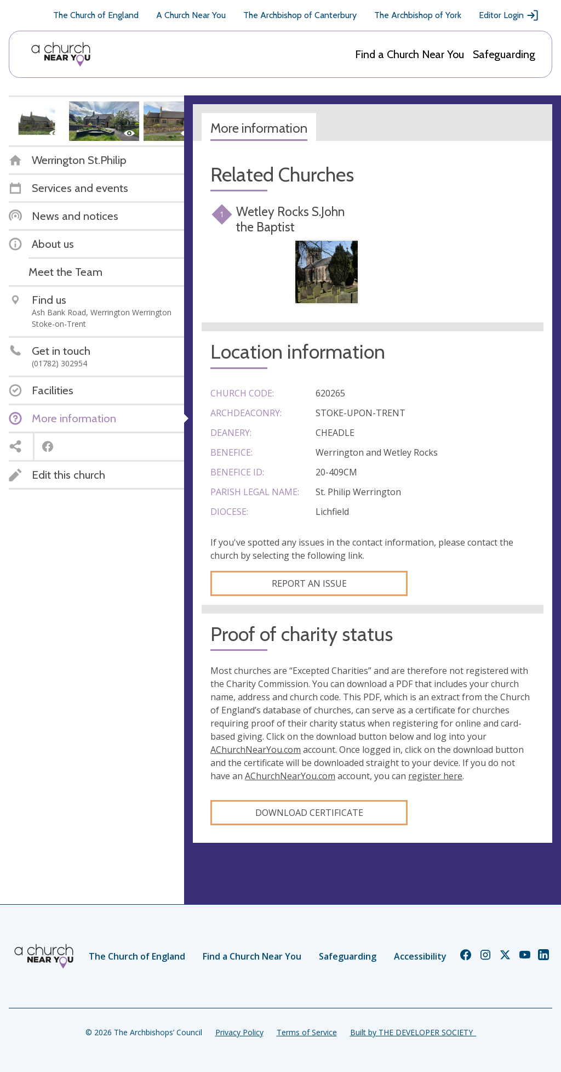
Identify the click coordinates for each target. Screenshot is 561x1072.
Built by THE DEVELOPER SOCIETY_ (413, 1032)
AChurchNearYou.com (255, 750)
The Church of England (96, 15)
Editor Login (509, 15)
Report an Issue (309, 583)
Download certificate (309, 813)
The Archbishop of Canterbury (300, 15)
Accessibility (420, 956)
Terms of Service (307, 1032)
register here (435, 776)
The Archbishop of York (417, 15)
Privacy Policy (239, 1032)
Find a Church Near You (409, 54)
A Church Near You (191, 15)
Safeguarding (504, 54)
